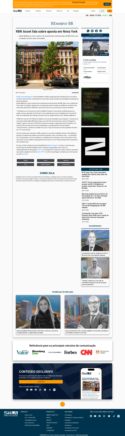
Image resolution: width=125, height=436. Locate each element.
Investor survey (51, 423)
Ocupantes (68, 420)
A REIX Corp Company (11, 415)
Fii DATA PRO (50, 430)
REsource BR (62, 23)
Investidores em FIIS (71, 430)
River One (40, 150)
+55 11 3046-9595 (30, 417)
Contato (93, 11)
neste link (25, 154)
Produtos (27, 11)
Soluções (38, 11)
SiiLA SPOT (41, 152)
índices (48, 420)
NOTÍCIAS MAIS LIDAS (95, 169)
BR (68, 11)
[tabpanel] (95, 60)
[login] (102, 10)
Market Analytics (53, 145)
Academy (49, 428)
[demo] (109, 10)
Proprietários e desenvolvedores (74, 417)
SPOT (48, 425)
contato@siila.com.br (30, 420)
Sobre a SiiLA (28, 415)
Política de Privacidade (78, 2)
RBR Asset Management (25, 97)
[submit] (68, 11)
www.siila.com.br (29, 423)
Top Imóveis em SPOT (96, 35)
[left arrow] (82, 64)
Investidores (68, 415)
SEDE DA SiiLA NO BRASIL (32, 425)
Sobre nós (59, 11)
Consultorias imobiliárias (72, 423)
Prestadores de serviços (72, 428)
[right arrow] (109, 64)
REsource (49, 11)
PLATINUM (105, 54)
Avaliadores (68, 425)
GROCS (48, 417)
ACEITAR (107, 4)
